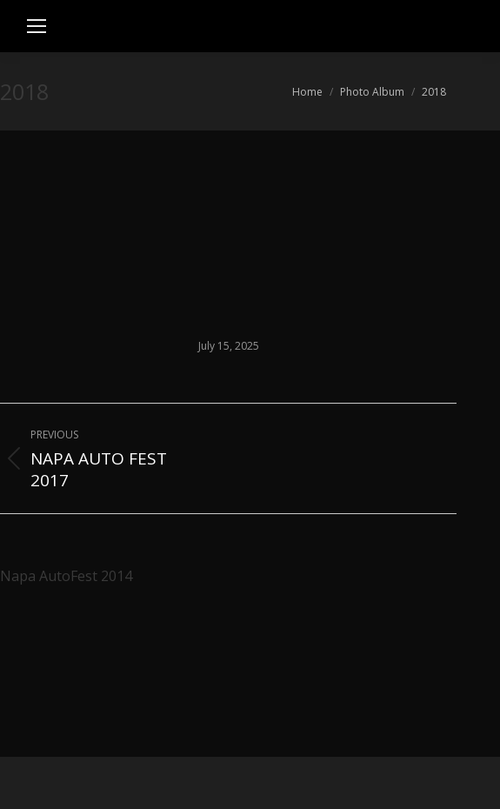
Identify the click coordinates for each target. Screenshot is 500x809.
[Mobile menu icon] (36, 26)
